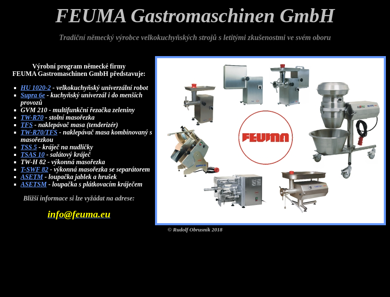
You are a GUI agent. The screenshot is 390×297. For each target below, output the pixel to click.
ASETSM (34, 184)
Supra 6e (33, 95)
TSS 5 (29, 147)
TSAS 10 (33, 154)
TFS (27, 124)
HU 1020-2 (36, 87)
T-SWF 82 (34, 169)
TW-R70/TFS (39, 132)
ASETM (32, 176)
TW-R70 (32, 117)
